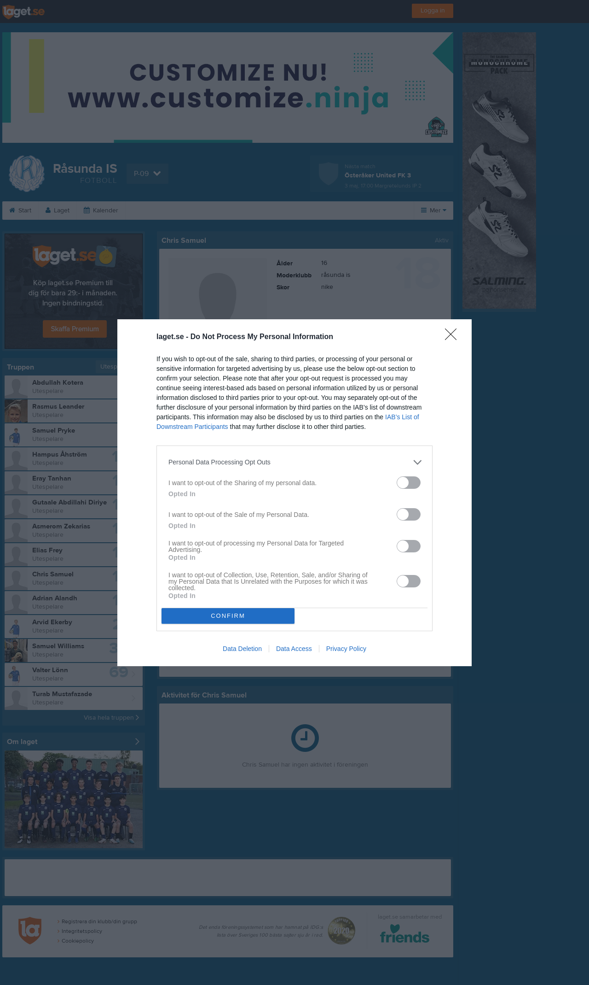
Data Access (294, 648)
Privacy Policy (346, 648)
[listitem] (294, 462)
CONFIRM (228, 615)
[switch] (409, 482)
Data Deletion (242, 648)
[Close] (453, 337)
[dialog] (294, 492)
